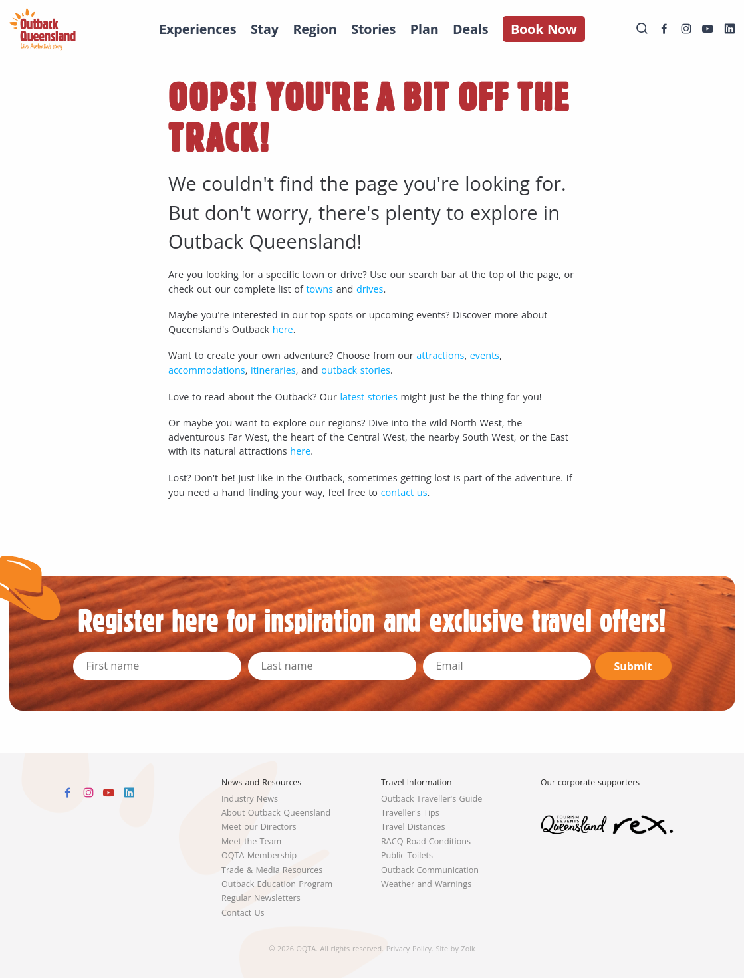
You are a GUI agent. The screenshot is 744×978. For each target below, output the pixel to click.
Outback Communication (430, 870)
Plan (424, 29)
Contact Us (243, 912)
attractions (440, 355)
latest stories (369, 396)
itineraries (273, 370)
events (484, 355)
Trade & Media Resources (271, 870)
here (283, 329)
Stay (265, 29)
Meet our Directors (259, 826)
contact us (404, 492)
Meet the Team (251, 841)
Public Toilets (407, 855)
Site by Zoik (455, 948)
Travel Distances (413, 826)
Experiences (197, 29)
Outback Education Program (276, 884)
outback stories (355, 370)
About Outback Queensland (275, 812)
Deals (470, 29)
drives (369, 289)
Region (314, 29)
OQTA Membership (259, 855)
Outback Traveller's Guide (431, 798)
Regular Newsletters (261, 898)
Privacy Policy (409, 948)
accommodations (206, 370)
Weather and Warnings (426, 884)
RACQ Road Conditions (426, 841)
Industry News (249, 798)
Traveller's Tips (410, 812)
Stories (373, 29)
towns (319, 289)
